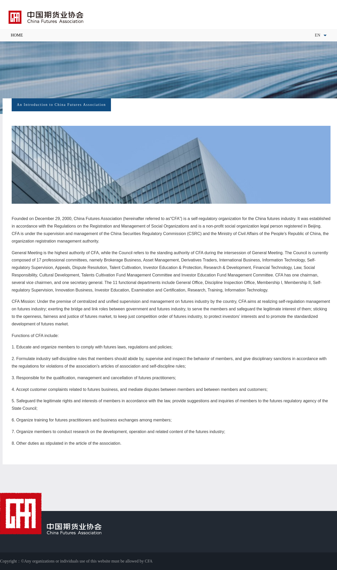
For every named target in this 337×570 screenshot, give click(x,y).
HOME (17, 35)
